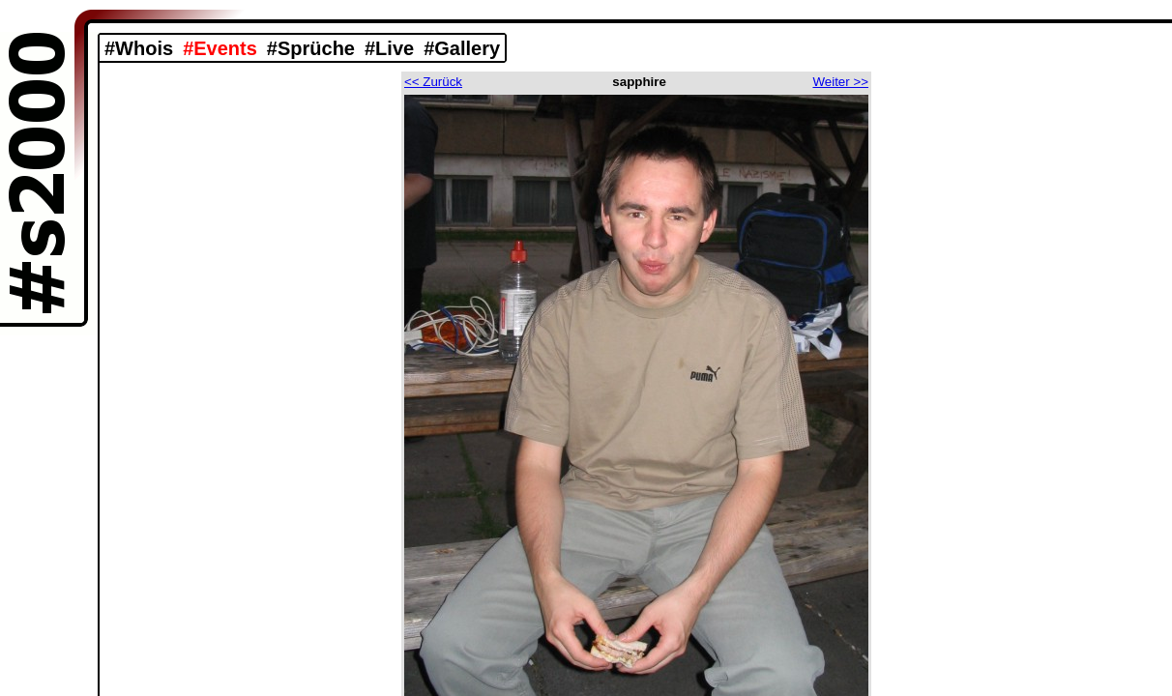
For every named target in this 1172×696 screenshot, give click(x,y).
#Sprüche (311, 48)
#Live (389, 48)
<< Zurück (433, 81)
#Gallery (462, 48)
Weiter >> (840, 81)
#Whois (138, 48)
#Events (220, 48)
